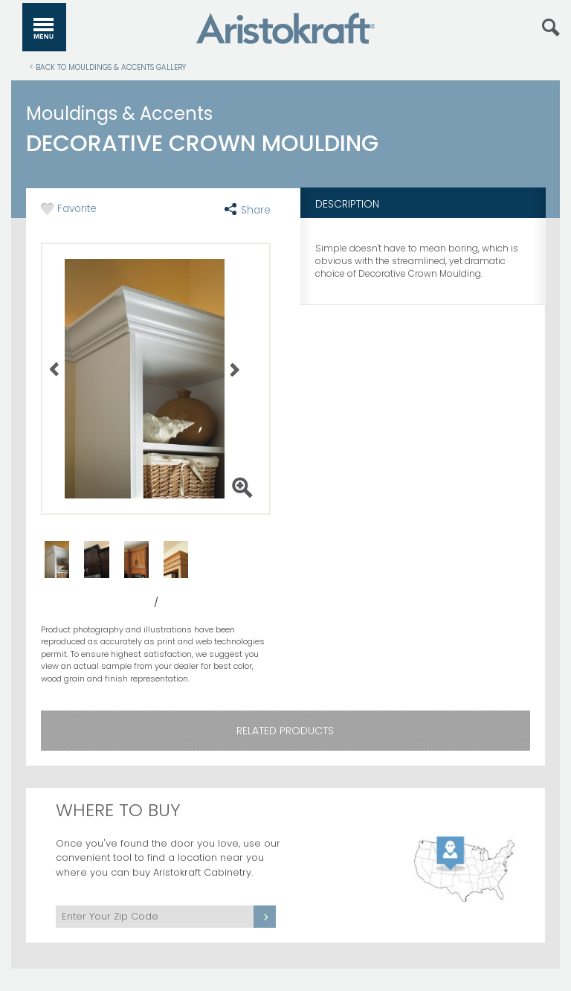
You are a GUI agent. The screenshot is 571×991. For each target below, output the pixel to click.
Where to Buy (118, 810)
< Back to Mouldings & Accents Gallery (108, 66)
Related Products (285, 730)
